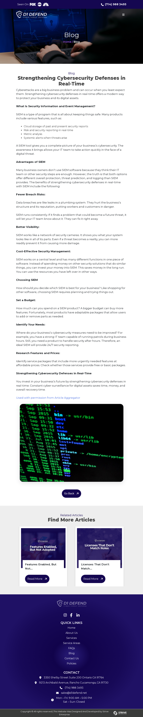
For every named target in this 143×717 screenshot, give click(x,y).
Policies (71, 663)
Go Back (72, 493)
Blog (72, 653)
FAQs (71, 648)
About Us (71, 632)
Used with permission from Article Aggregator (48, 397)
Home (71, 627)
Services (71, 637)
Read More (37, 579)
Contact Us (72, 658)
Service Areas (71, 643)
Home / (68, 41)
